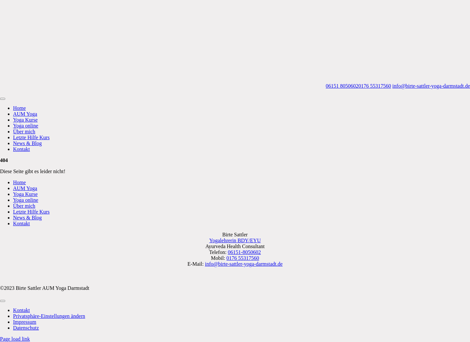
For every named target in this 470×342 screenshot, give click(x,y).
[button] (49, 316)
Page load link (15, 339)
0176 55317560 (374, 86)
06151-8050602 (244, 252)
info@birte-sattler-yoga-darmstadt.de (431, 86)
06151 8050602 (342, 86)
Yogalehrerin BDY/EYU (235, 240)
